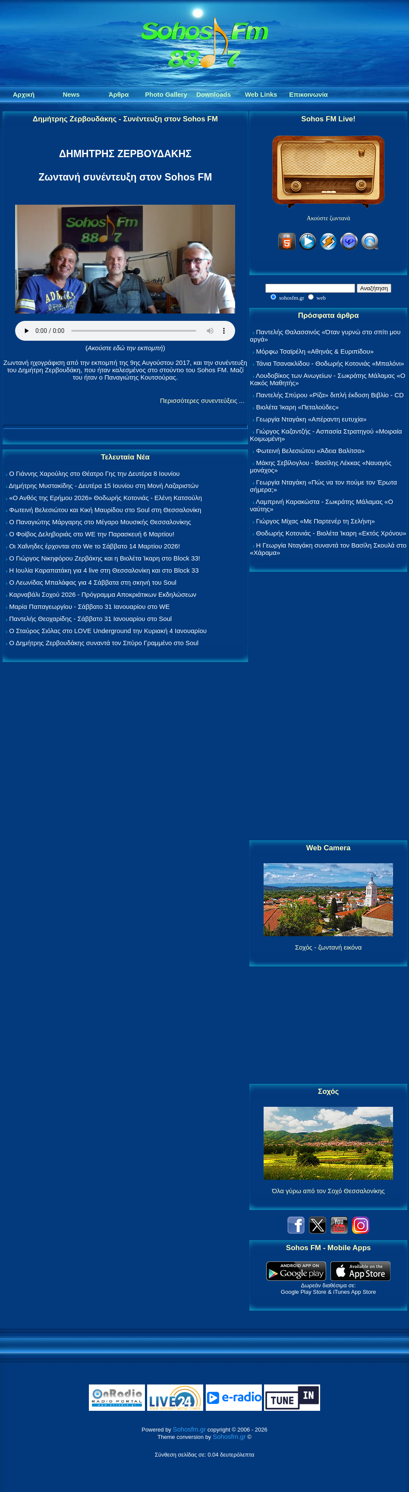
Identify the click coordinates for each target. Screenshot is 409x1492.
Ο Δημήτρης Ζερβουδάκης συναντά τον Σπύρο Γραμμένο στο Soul (103, 642)
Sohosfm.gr (189, 1429)
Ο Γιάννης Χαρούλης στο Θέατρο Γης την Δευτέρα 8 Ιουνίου (94, 473)
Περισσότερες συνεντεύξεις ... (202, 400)
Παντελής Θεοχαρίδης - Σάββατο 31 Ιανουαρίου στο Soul (90, 618)
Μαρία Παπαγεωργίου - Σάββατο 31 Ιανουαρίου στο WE (89, 606)
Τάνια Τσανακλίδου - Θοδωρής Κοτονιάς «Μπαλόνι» (330, 363)
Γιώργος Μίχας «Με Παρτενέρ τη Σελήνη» (315, 521)
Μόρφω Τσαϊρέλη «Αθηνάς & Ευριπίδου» (315, 351)
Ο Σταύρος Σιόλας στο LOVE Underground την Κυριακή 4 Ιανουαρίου (108, 630)
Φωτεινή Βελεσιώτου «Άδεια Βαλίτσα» (310, 450)
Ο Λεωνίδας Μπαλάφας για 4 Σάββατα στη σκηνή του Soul (92, 582)
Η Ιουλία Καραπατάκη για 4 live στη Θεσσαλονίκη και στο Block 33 (103, 570)
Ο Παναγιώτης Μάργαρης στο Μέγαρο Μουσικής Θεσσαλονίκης (100, 522)
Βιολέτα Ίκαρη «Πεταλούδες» (297, 407)
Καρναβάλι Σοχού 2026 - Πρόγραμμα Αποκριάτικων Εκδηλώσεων (102, 594)
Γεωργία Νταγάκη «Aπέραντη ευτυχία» (311, 419)
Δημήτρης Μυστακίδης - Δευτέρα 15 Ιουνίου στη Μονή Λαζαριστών (103, 485)
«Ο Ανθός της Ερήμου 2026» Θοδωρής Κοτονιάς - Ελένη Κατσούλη (105, 497)
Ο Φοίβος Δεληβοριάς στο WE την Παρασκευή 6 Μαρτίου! (91, 534)
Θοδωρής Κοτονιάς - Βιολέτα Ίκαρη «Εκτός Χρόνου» (331, 533)
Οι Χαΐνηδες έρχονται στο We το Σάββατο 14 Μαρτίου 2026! (94, 546)
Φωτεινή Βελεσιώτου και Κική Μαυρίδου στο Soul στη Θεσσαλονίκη (105, 509)
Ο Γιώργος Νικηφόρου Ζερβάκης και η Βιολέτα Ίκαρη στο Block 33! (104, 558)
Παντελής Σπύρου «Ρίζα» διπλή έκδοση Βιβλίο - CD (330, 395)
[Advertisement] (328, 706)
